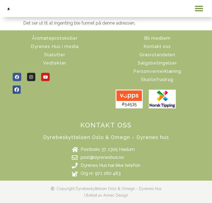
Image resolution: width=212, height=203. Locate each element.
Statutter (54, 54)
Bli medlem (157, 38)
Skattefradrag (157, 79)
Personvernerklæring (157, 71)
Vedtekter (54, 63)
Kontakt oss (157, 46)
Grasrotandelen (157, 54)
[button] (199, 8)
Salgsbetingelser (157, 63)
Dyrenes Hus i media (55, 46)
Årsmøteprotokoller (55, 38)
